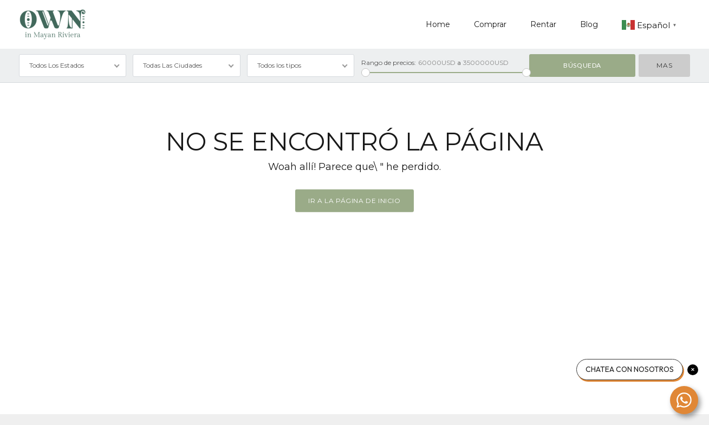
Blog (589, 24)
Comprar (490, 24)
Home (438, 24)
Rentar (543, 24)
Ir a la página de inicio (354, 201)
